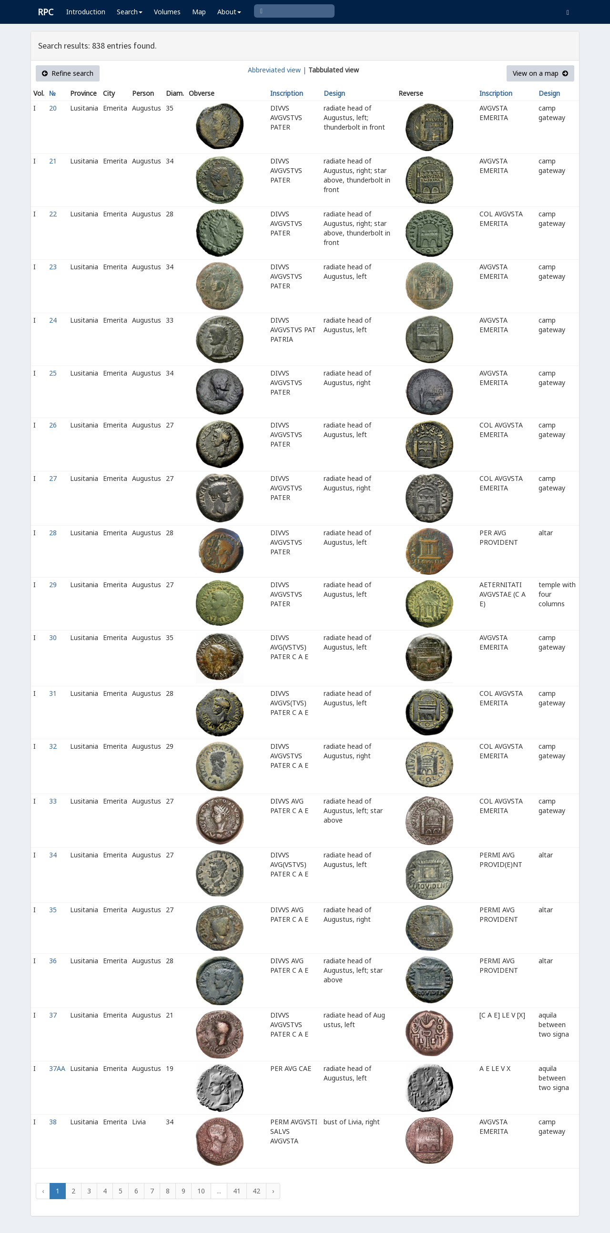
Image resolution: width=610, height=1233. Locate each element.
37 (53, 1014)
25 (53, 372)
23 (53, 266)
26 (53, 424)
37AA (57, 1068)
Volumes (167, 11)
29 (53, 584)
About (229, 11)
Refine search (67, 73)
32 (53, 746)
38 (53, 1121)
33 (53, 800)
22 (53, 213)
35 (53, 909)
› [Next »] (273, 1190)
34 (53, 854)
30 (53, 637)
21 (53, 160)
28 (53, 532)
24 (53, 320)
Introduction (85, 11)
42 (256, 1190)
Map (199, 11)
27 (53, 478)
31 (53, 693)
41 (237, 1190)
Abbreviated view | (277, 69)
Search (129, 11)
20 (53, 107)
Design (334, 93)
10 (201, 1190)
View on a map (540, 73)
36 (53, 960)
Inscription (286, 93)
